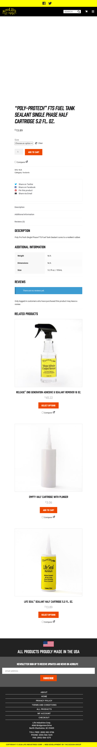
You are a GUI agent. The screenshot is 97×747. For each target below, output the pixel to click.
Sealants (26, 172)
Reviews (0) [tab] (20, 221)
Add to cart (33, 152)
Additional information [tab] (24, 214)
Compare (20, 162)
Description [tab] (19, 207)
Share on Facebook (27, 187)
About (44, 692)
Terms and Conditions (44, 704)
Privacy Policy (44, 700)
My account (44, 713)
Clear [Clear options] (40, 143)
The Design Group (72, 744)
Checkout (44, 717)
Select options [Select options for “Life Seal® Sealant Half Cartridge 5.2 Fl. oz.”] (48, 614)
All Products (44, 709)
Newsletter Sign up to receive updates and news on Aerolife (47, 664)
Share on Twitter (26, 184)
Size (17, 140)
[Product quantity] (19, 152)
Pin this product (26, 190)
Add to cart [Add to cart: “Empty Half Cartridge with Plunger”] (48, 510)
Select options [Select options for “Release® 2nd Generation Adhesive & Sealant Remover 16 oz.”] (48, 405)
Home (44, 696)
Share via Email (25, 193)
